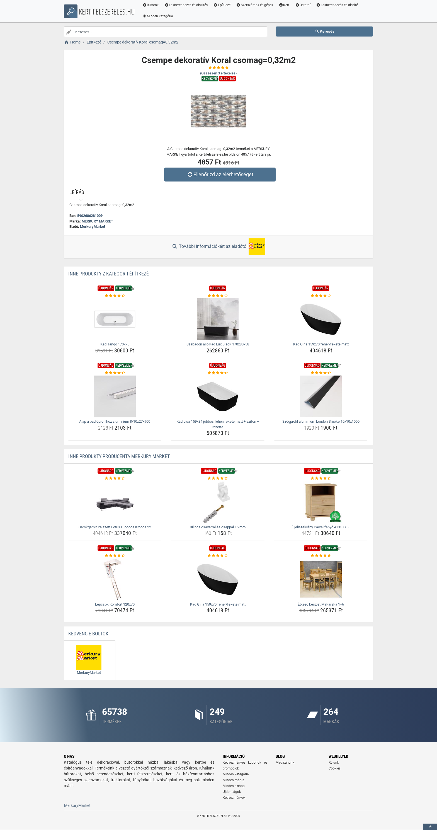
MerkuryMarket (92, 226)
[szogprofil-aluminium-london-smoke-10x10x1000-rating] (321, 373)
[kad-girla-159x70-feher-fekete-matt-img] (321, 319)
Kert (284, 5)
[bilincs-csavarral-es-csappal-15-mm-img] (217, 502)
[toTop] (430, 827)
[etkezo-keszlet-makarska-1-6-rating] (321, 555)
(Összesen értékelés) (218, 73)
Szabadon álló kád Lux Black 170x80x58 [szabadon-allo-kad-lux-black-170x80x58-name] (217, 344)
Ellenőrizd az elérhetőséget (219, 174)
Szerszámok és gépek (255, 5)
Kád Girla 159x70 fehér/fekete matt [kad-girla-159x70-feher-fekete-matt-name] (321, 344)
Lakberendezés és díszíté (338, 5)
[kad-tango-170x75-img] (115, 319)
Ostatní (303, 5)
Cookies (335, 768)
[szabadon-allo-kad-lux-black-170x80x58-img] (217, 319)
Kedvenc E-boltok (88, 634)
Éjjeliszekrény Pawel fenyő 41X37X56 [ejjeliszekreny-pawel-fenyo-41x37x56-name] (321, 527)
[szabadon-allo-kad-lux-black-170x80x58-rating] (217, 296)
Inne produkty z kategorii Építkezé (108, 274)
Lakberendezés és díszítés (186, 5)
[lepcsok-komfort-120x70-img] (115, 579)
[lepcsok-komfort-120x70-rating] (115, 555)
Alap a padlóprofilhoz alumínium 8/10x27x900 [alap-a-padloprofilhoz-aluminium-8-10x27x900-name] (114, 421)
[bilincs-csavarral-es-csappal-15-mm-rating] (217, 478)
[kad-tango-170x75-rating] (115, 296)
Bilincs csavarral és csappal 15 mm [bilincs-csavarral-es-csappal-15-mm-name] (218, 527)
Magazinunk (285, 762)
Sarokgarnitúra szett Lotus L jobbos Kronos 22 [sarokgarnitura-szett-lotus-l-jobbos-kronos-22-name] (115, 527)
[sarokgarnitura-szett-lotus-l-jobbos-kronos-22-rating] (115, 478)
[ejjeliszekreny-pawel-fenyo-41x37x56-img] (321, 502)
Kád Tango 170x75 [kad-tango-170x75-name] (114, 344)
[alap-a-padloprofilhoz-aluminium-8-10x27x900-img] (115, 396)
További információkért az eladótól (218, 246)
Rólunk (334, 762)
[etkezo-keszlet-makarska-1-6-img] (321, 579)
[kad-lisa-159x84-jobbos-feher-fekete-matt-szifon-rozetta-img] (217, 396)
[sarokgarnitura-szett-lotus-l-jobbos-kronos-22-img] (115, 502)
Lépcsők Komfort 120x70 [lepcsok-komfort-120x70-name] (115, 604)
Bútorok (151, 5)
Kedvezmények (234, 798)
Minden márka (233, 780)
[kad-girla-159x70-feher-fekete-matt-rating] (321, 296)
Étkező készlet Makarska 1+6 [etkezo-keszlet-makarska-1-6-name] (321, 604)
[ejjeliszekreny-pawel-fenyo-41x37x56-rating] (321, 478)
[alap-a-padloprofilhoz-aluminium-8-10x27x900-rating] (115, 373)
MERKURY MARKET (97, 221)
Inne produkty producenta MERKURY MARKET (119, 456)
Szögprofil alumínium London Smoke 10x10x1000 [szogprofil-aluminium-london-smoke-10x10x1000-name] (321, 421)
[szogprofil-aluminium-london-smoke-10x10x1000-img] (321, 396)
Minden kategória (158, 16)
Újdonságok (232, 792)
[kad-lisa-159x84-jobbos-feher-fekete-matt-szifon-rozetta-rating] (217, 373)
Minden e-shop (234, 786)
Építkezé (222, 5)
